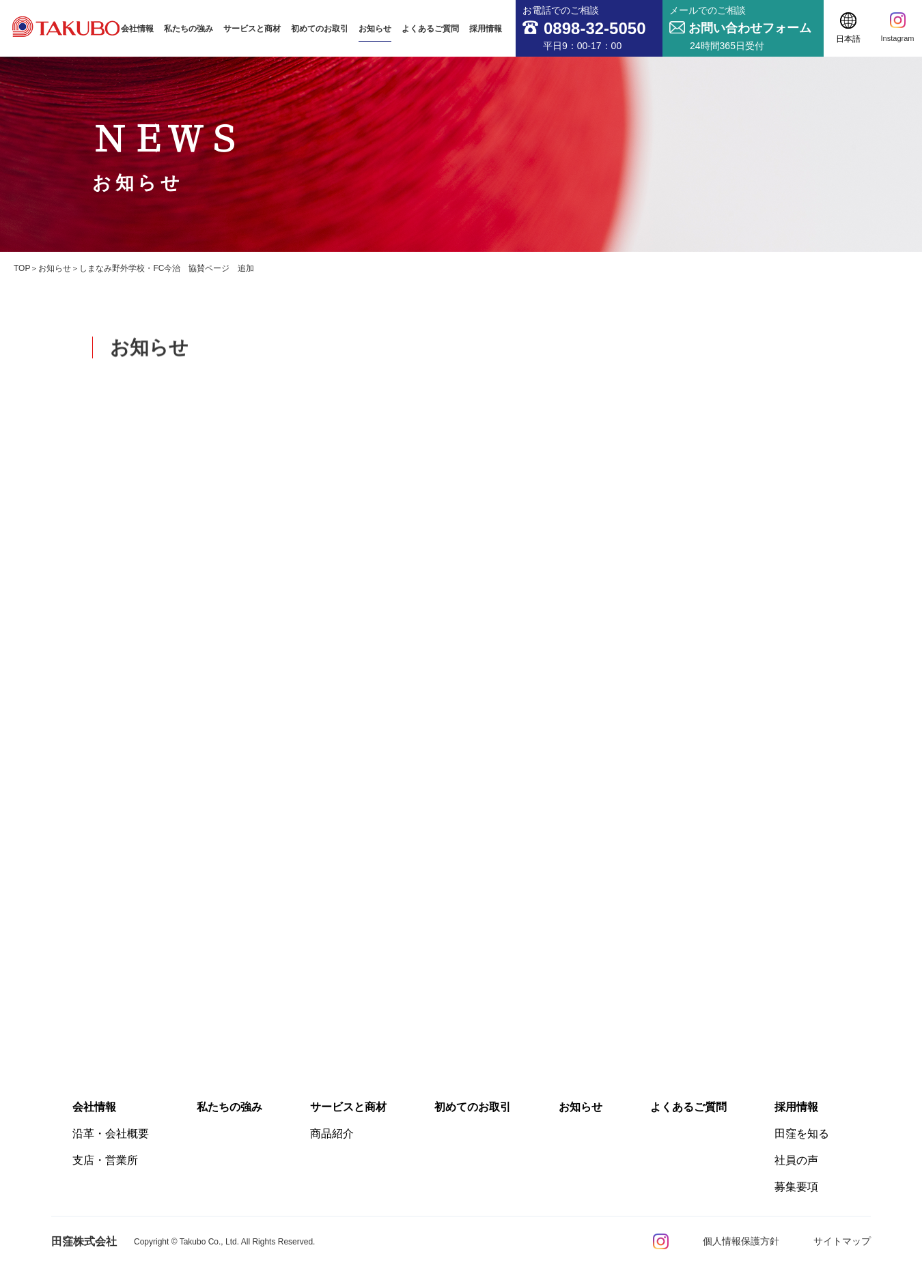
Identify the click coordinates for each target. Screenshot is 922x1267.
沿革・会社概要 (110, 1133)
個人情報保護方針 (741, 1241)
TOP (22, 268)
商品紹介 (332, 1133)
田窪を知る (801, 1133)
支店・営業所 (105, 1160)
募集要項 (796, 1187)
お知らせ (54, 268)
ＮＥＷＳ (168, 154)
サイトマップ (842, 1241)
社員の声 (796, 1160)
